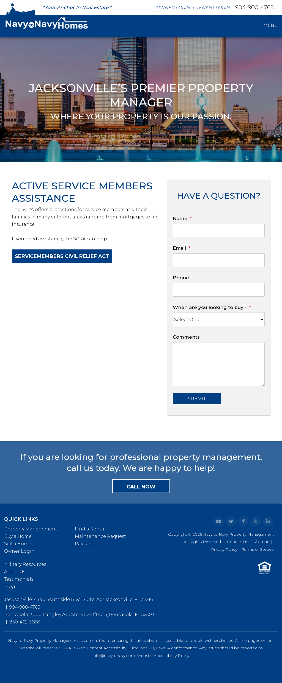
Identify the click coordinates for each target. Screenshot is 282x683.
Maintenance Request (100, 536)
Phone (181, 277)
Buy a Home (18, 536)
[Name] (219, 230)
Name (180, 218)
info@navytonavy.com (114, 655)
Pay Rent (85, 543)
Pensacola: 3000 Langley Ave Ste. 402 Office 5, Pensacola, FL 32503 (79, 614)
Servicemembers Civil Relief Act (62, 256)
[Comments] (219, 364)
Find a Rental (90, 529)
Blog (9, 586)
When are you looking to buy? (210, 307)
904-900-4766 (254, 7)
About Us (14, 571)
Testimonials (18, 579)
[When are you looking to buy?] (219, 319)
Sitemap (261, 541)
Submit (197, 398)
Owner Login (173, 7)
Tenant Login (213, 7)
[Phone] (219, 290)
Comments (186, 337)
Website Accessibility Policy (163, 655)
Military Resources (25, 564)
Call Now (141, 487)
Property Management (30, 529)
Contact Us (237, 541)
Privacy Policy (224, 549)
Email (179, 248)
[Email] (219, 260)
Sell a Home (17, 543)
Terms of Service (258, 549)
